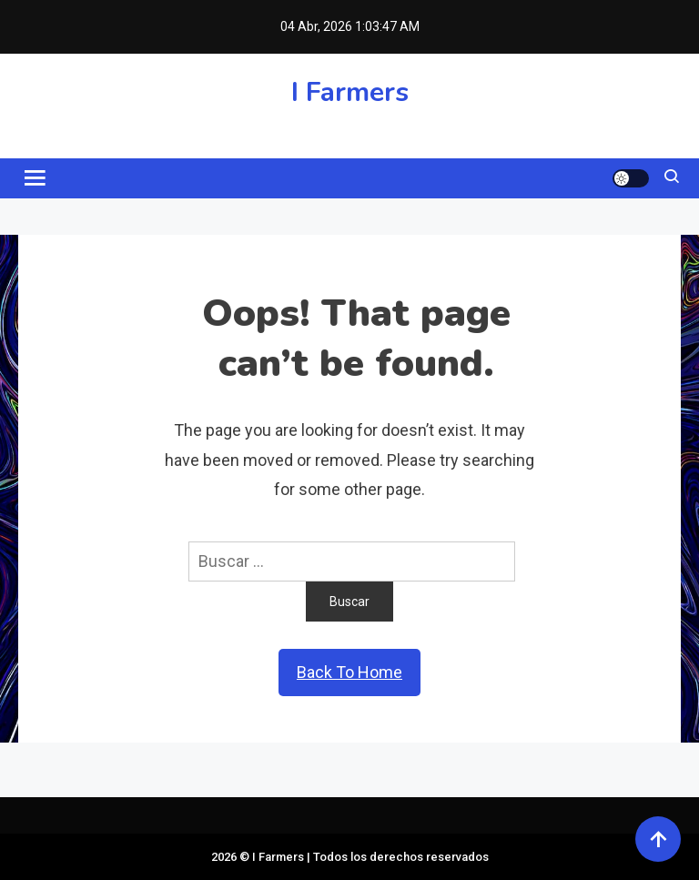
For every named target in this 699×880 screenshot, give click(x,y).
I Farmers (350, 92)
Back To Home (349, 672)
